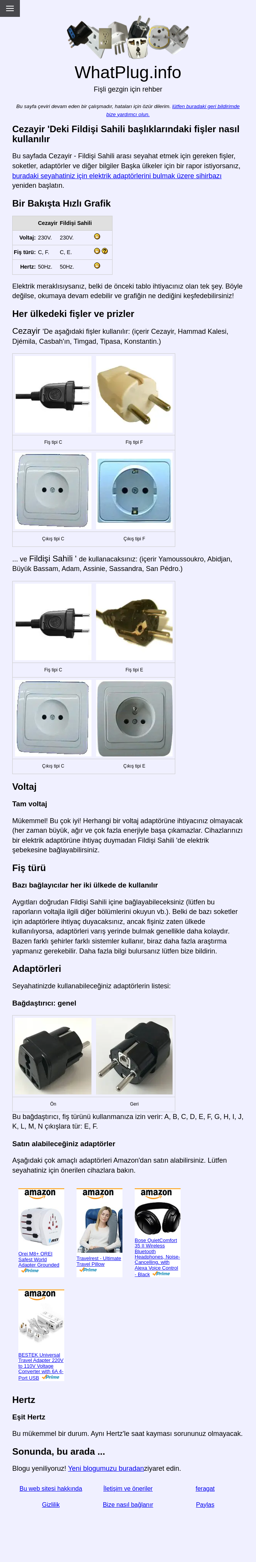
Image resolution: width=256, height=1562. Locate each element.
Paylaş (205, 1504)
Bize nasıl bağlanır (128, 1504)
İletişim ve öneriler (128, 1488)
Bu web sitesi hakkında (51, 1488)
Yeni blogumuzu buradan (106, 1468)
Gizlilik (51, 1504)
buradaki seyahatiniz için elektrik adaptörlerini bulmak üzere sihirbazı (117, 176)
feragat (205, 1488)
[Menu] (10, 8)
